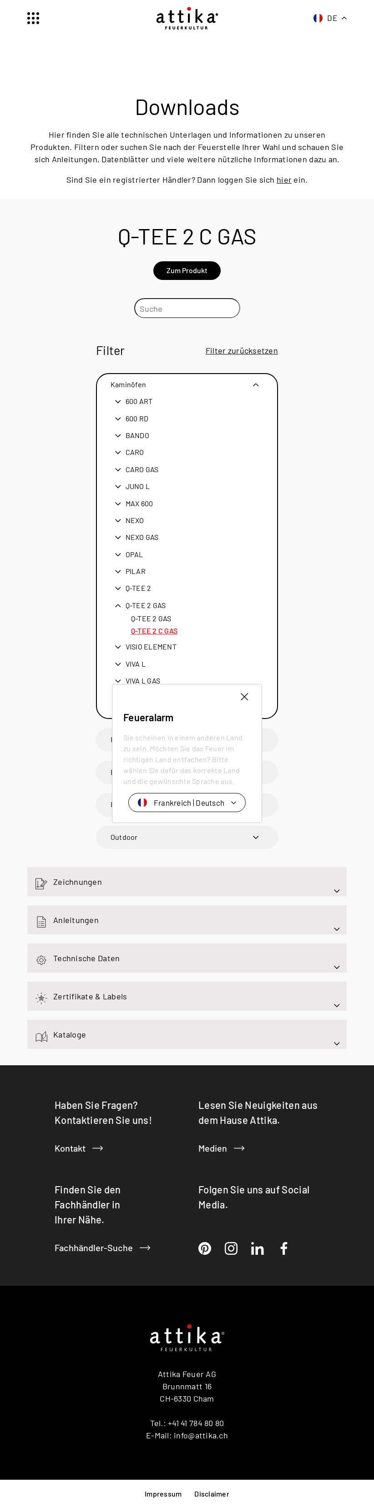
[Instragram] (231, 1248)
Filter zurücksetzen (242, 349)
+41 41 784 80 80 (196, 1422)
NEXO (135, 519)
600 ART (139, 400)
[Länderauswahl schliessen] (244, 697)
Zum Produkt (187, 269)
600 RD (137, 418)
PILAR (136, 570)
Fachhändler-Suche (102, 1247)
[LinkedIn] (257, 1248)
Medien (221, 1147)
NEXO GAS (142, 536)
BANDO (137, 434)
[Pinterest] (205, 1248)
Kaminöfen (128, 384)
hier (284, 179)
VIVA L (136, 663)
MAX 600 (139, 503)
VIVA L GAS (143, 680)
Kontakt (79, 1147)
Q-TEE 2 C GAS (154, 630)
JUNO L (138, 485)
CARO (135, 451)
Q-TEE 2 (139, 587)
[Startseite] (187, 18)
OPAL (134, 554)
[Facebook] (284, 1248)
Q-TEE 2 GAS (146, 604)
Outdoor (124, 836)
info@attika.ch (201, 1434)
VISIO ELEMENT (151, 646)
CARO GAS (142, 469)
